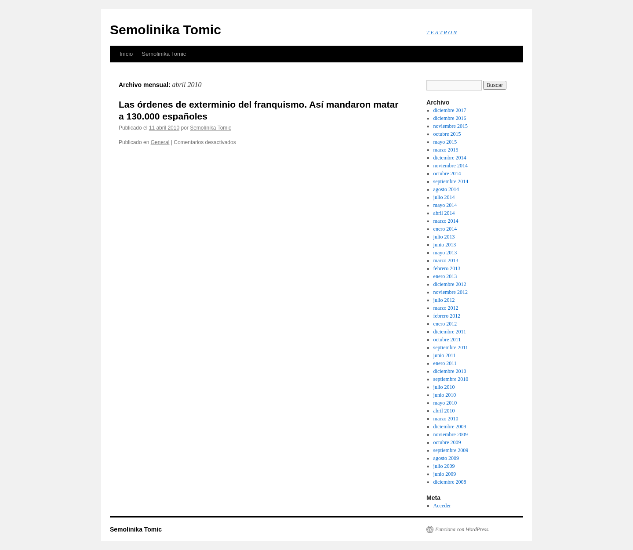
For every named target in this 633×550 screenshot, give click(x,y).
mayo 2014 (445, 205)
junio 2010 (444, 395)
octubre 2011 (447, 340)
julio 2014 (444, 197)
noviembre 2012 (450, 292)
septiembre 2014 (451, 181)
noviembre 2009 (450, 434)
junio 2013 (444, 245)
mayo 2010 (445, 403)
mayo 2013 (445, 253)
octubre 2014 (447, 173)
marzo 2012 (445, 308)
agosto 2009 (446, 458)
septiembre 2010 (451, 379)
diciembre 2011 (449, 332)
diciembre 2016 (449, 118)
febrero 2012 (447, 316)
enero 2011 (445, 363)
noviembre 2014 (450, 166)
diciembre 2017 (449, 110)
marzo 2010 (445, 419)
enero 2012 (445, 324)
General (160, 142)
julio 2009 (444, 466)
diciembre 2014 (449, 158)
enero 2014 (445, 229)
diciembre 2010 (449, 371)
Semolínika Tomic (210, 128)
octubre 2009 (447, 442)
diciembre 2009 (449, 426)
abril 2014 (444, 213)
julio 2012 (444, 300)
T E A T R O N (441, 32)
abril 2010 (444, 411)
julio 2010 (444, 387)
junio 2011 (444, 355)
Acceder (442, 506)
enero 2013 (445, 276)
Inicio (126, 54)
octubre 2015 (447, 134)
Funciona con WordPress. (462, 529)
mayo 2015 (445, 142)
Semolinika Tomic (165, 29)
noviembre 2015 (450, 126)
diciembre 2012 (449, 284)
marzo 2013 (445, 260)
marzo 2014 (445, 221)
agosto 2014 (446, 189)
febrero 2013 (447, 268)
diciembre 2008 (449, 482)
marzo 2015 (445, 150)
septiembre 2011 (450, 347)
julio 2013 (444, 237)
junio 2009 (444, 474)
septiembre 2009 (451, 450)
